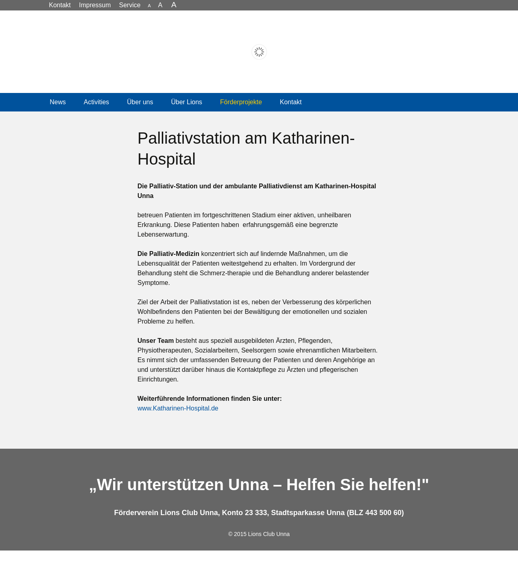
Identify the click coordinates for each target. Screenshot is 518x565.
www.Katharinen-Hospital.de (178, 422)
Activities (96, 116)
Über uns (140, 116)
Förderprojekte (241, 116)
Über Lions (186, 116)
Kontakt (290, 116)
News (58, 116)
